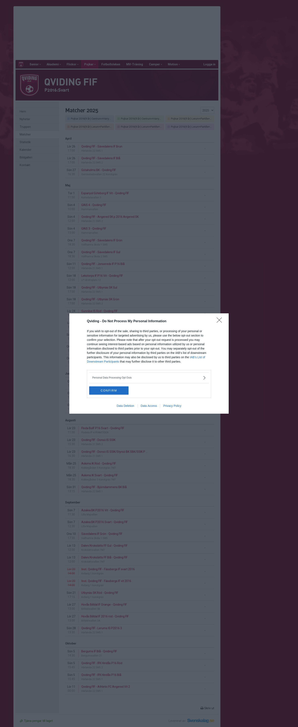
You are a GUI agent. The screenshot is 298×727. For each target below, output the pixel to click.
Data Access (149, 405)
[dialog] (149, 363)
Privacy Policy (172, 405)
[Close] (221, 321)
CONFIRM (109, 390)
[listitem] (149, 378)
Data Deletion (125, 405)
